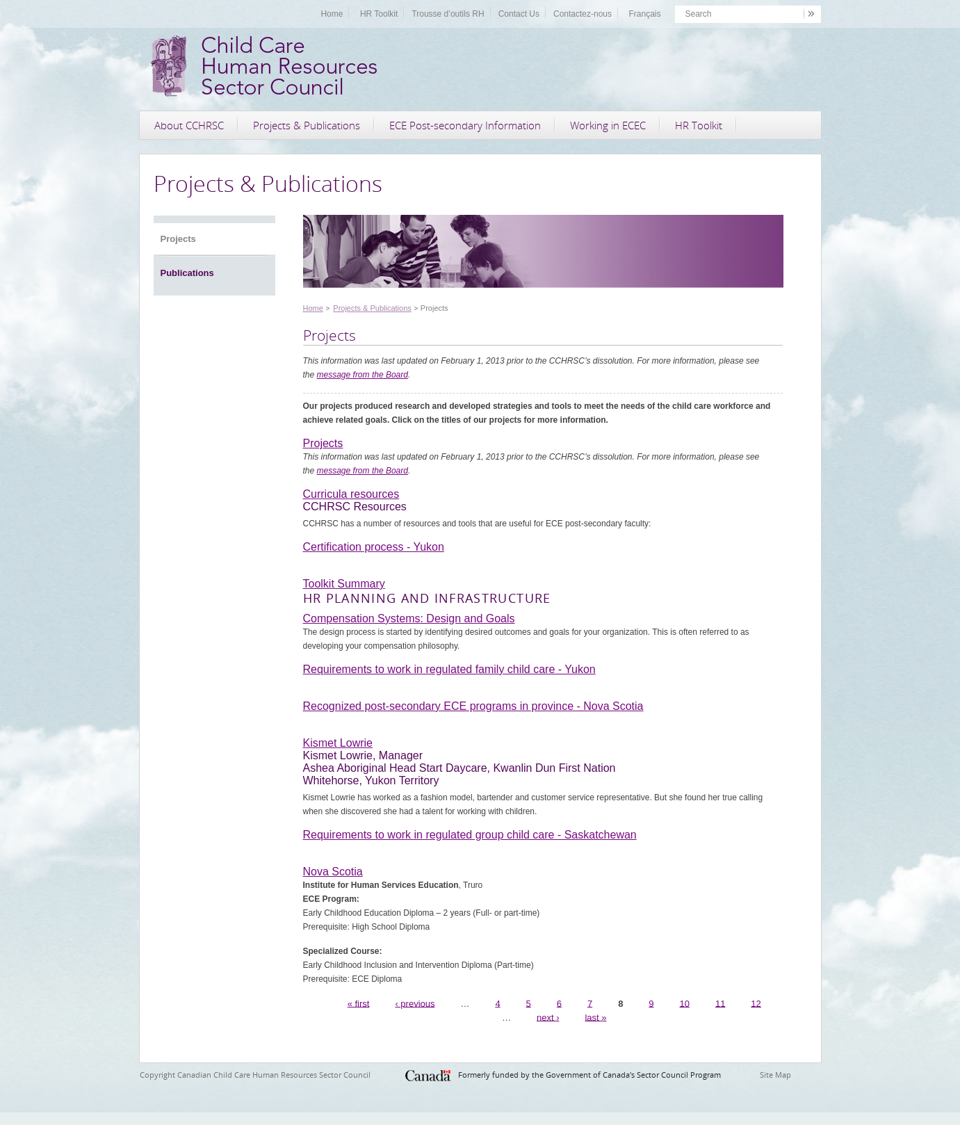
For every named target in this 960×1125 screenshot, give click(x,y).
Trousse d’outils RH (448, 14)
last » (595, 1017)
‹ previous (414, 1003)
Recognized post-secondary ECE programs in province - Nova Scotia (473, 706)
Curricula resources (351, 494)
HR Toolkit (379, 14)
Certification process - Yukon (373, 547)
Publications (187, 273)
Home (331, 14)
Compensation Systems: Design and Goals (409, 618)
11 (720, 1003)
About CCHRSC (189, 125)
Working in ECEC (608, 125)
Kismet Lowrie (338, 743)
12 (755, 1003)
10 (685, 1003)
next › (548, 1017)
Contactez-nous (582, 14)
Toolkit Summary (344, 584)
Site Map (775, 1074)
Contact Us (518, 14)
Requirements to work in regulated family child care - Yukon (449, 669)
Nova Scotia (333, 871)
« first (359, 1003)
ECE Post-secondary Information (465, 125)
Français (644, 14)
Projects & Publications (306, 125)
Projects (178, 239)
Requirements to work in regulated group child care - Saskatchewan (470, 835)
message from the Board (362, 375)
